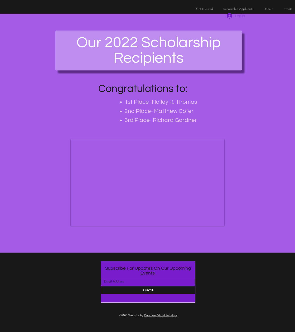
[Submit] (148, 290)
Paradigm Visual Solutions (160, 315)
